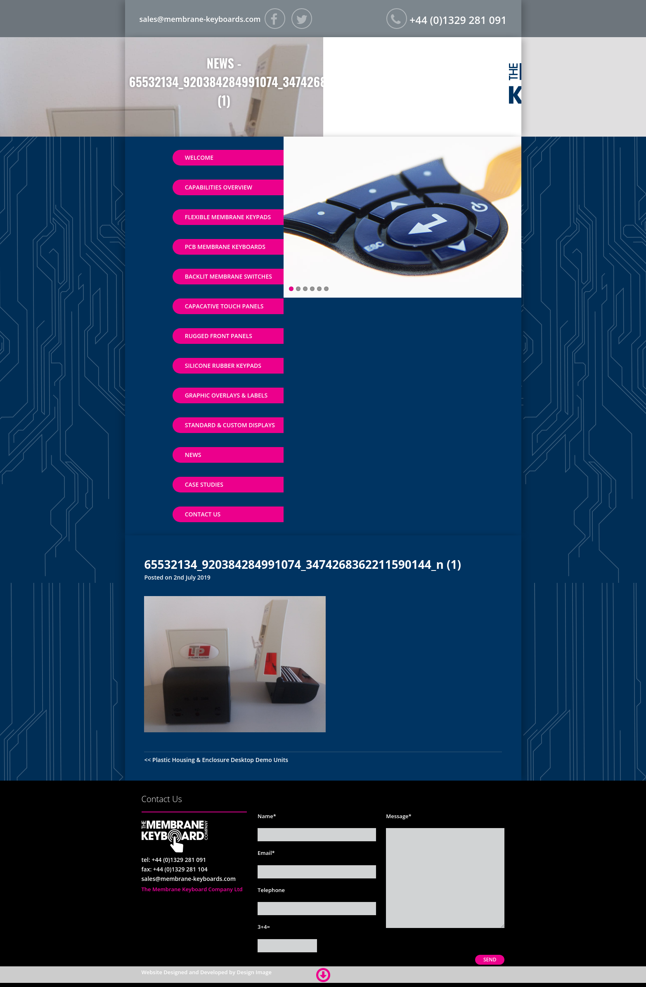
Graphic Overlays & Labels (226, 395)
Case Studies (204, 484)
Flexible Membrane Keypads (228, 217)
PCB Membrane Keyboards (225, 247)
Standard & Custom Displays (230, 425)
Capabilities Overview (218, 187)
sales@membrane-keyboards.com (200, 19)
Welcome (199, 157)
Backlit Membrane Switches (228, 276)
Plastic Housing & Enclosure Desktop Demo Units (220, 760)
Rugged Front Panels (218, 336)
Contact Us (203, 514)
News (193, 455)
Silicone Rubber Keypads (223, 365)
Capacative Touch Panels (224, 306)
